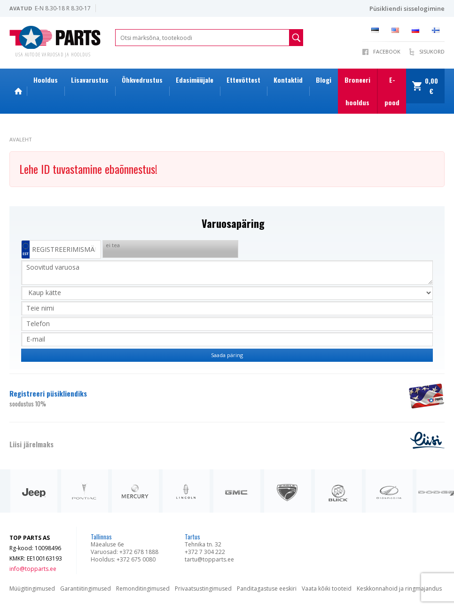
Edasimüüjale (194, 80)
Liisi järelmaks (31, 444)
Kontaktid (288, 80)
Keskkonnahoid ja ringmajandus (399, 588)
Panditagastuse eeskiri (267, 588)
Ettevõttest (243, 80)
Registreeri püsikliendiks (203, 398)
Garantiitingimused (85, 588)
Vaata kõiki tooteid (327, 588)
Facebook (386, 51)
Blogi (323, 80)
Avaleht (20, 139)
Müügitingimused (32, 588)
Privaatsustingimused (203, 588)
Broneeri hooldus (357, 91)
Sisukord (432, 51)
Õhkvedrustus (142, 80)
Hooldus (45, 80)
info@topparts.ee (32, 569)
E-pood (391, 91)
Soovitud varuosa (227, 272)
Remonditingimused (143, 588)
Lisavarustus (90, 80)
